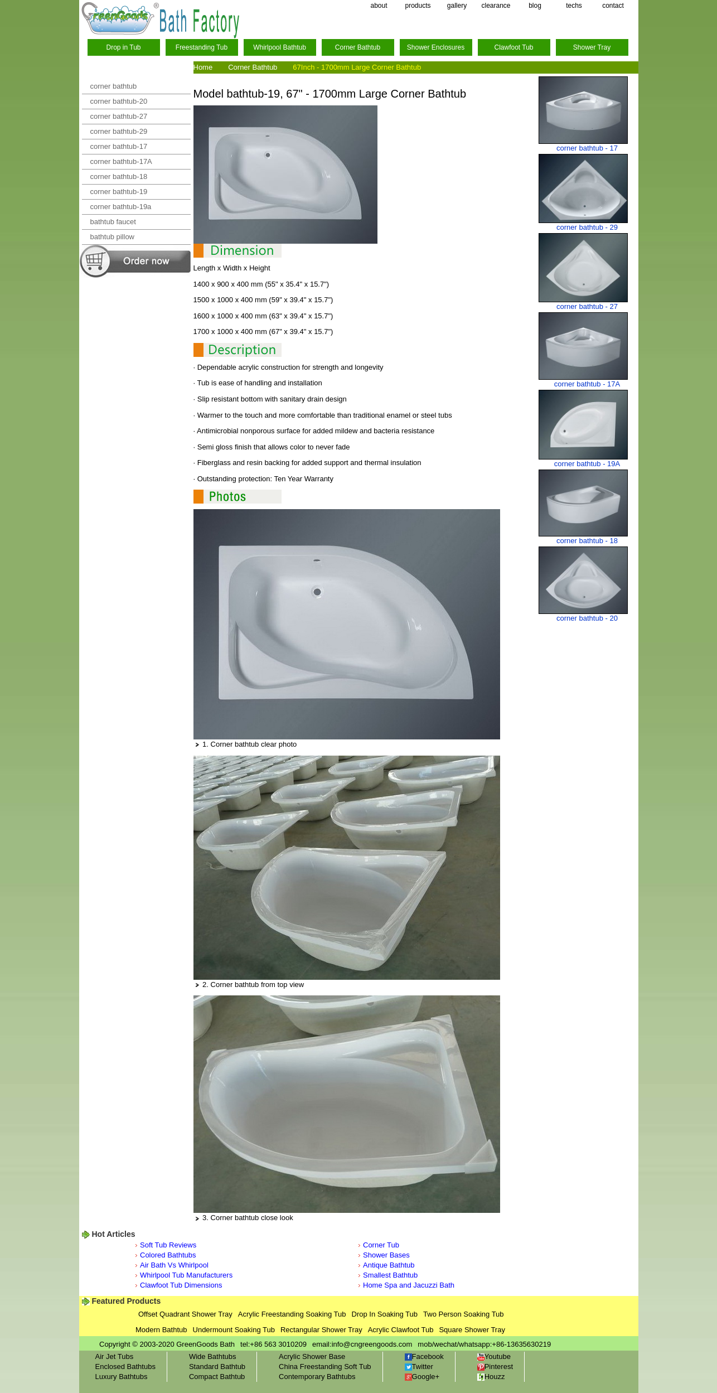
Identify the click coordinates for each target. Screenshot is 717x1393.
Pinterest (495, 1366)
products (417, 5)
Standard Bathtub (217, 1366)
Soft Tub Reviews (168, 1245)
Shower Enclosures (435, 47)
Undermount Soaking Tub (234, 1330)
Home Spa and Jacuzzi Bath (408, 1285)
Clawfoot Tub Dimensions (181, 1285)
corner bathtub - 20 (587, 618)
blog (535, 5)
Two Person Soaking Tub (463, 1314)
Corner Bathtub (357, 47)
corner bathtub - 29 (587, 227)
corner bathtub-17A (121, 161)
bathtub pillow (112, 237)
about (378, 5)
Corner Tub (381, 1245)
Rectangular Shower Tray (321, 1330)
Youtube (494, 1356)
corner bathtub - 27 (587, 306)
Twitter (419, 1366)
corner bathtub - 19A (587, 464)
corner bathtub (113, 86)
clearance (495, 5)
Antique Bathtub (389, 1265)
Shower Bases (386, 1255)
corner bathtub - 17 (587, 148)
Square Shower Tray (472, 1330)
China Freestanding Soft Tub (325, 1366)
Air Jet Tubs (114, 1356)
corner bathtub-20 (119, 101)
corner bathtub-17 (119, 146)
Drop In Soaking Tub (385, 1314)
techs (574, 5)
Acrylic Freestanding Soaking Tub (292, 1314)
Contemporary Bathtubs (317, 1376)
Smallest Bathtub (390, 1275)
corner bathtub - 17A (587, 384)
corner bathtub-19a (121, 206)
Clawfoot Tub (513, 47)
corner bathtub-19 (119, 191)
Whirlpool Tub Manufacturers (186, 1275)
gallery (457, 5)
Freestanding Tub (201, 47)
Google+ (422, 1376)
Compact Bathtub (217, 1376)
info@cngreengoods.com (372, 1344)
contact (613, 5)
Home (203, 67)
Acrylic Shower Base (312, 1356)
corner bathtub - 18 (587, 540)
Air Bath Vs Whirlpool (174, 1265)
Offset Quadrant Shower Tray (185, 1314)
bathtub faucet (113, 221)
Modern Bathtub (161, 1330)
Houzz (491, 1376)
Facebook (424, 1356)
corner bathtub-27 (119, 116)
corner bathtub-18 (119, 176)
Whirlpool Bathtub (279, 47)
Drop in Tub (123, 47)
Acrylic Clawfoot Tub (401, 1330)
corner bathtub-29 (119, 131)
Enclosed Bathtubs (125, 1366)
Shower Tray (592, 47)
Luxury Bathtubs (121, 1376)
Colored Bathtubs (168, 1255)
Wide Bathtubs (212, 1356)
